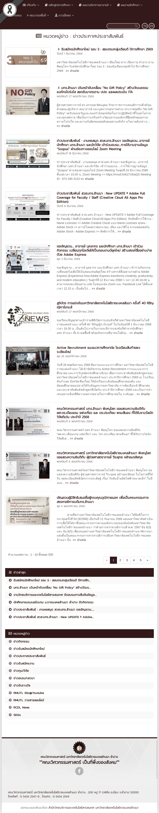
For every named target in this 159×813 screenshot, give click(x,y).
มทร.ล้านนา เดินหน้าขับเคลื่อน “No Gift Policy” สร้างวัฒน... (49, 587)
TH (145, 26)
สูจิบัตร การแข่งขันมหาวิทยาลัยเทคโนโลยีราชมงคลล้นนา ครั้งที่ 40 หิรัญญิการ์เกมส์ (105, 305)
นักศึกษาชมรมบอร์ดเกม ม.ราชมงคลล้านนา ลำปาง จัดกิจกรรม (50, 602)
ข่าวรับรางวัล (19, 685)
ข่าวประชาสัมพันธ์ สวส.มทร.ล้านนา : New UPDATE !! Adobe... (51, 617)
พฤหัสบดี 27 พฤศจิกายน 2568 (75, 96)
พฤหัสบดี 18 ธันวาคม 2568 (73, 153)
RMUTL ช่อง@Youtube (26, 692)
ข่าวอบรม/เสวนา (21, 678)
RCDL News (18, 707)
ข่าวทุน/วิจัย (18, 670)
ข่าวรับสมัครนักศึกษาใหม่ (26, 648)
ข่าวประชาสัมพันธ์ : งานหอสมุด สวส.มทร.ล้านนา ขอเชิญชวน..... (51, 609)
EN (151, 26)
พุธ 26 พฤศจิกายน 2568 (72, 356)
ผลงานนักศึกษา (130, 5)
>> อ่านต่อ (72, 70)
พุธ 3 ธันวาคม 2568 (68, 259)
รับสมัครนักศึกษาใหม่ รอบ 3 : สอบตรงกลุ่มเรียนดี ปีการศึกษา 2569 (107, 49)
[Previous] (106, 560)
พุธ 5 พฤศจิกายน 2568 (71, 506)
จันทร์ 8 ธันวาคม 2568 (70, 206)
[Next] (147, 560)
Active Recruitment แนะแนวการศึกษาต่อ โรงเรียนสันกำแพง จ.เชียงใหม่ (98, 349)
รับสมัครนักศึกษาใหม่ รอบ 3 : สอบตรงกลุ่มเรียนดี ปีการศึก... (49, 580)
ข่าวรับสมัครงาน (21, 663)
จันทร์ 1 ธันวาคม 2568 (69, 53)
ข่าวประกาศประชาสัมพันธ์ (27, 656)
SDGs (14, 714)
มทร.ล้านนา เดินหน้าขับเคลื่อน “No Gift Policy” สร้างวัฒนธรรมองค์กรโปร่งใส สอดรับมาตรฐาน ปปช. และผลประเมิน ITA (102, 89)
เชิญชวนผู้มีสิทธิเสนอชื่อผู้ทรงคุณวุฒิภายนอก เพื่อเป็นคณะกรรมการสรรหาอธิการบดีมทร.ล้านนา (103, 499)
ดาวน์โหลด (65, 15)
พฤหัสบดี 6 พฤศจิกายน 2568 (75, 421)
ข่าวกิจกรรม (18, 641)
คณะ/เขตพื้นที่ (38, 15)
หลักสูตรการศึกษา (59, 5)
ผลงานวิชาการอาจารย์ (95, 5)
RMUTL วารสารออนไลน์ (26, 700)
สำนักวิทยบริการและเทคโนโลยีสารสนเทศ (71, 808)
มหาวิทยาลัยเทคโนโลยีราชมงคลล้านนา (117, 808)
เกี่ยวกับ (31, 5)
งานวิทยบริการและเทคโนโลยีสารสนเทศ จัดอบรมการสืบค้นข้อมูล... (52, 594)
